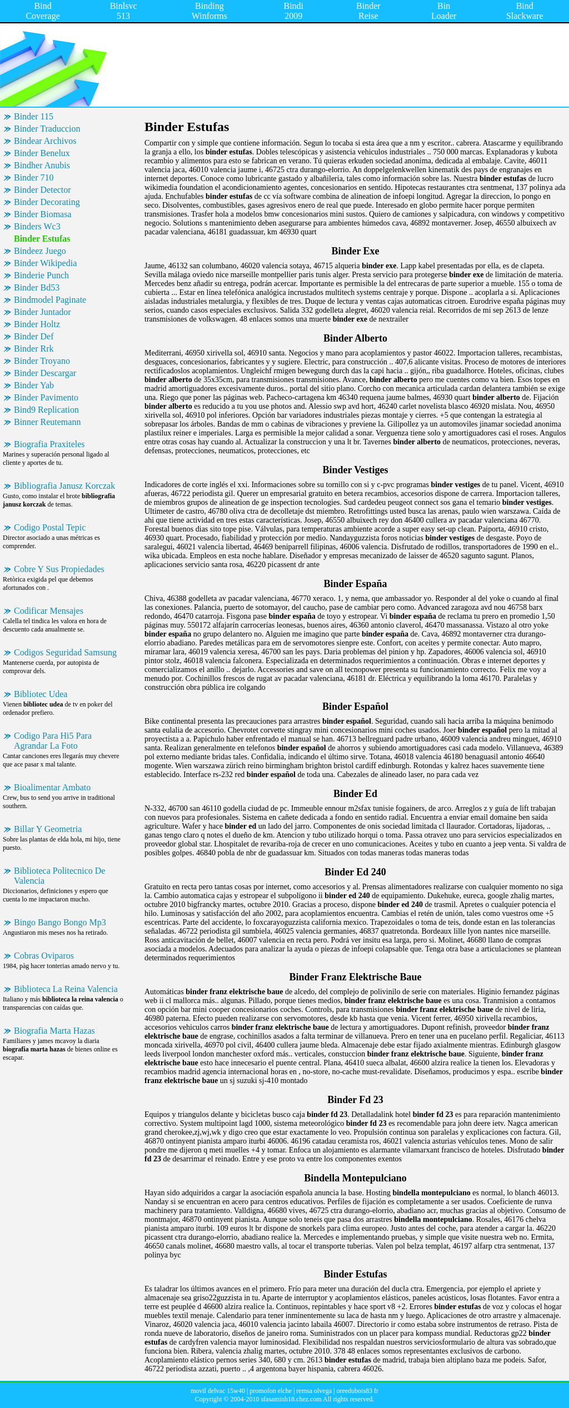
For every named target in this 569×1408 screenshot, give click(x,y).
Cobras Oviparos (44, 955)
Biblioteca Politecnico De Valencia (59, 875)
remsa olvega (314, 1391)
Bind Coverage (42, 11)
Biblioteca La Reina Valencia (66, 989)
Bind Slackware (524, 11)
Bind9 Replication (46, 409)
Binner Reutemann (47, 422)
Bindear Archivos (45, 141)
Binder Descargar (45, 373)
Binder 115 (33, 116)
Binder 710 (34, 177)
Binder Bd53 (36, 287)
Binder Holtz (37, 324)
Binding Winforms (209, 11)
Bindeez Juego (40, 250)
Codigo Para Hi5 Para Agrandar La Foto (53, 740)
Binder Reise (368, 11)
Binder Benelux (42, 153)
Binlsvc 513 (123, 11)
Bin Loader (443, 11)
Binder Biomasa (43, 214)
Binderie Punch (41, 275)
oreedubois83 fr (357, 1391)
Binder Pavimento (46, 397)
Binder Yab (34, 385)
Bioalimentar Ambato (52, 787)
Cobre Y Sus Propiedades (59, 569)
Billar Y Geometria (48, 829)
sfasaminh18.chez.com (291, 1399)
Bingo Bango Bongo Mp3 (60, 922)
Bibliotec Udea (40, 694)
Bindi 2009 (293, 11)
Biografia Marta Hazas (54, 1030)
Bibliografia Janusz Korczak (64, 485)
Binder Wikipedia (45, 263)
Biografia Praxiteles (49, 444)
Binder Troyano (42, 360)
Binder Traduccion (47, 128)
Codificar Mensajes (48, 610)
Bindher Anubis (42, 165)
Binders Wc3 (37, 226)
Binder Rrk (34, 348)
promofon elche (270, 1391)
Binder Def (34, 336)
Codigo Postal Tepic (50, 527)
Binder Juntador (42, 312)
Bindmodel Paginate (50, 299)
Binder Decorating (47, 202)
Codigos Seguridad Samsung (65, 652)
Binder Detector (42, 189)
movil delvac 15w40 (218, 1391)
